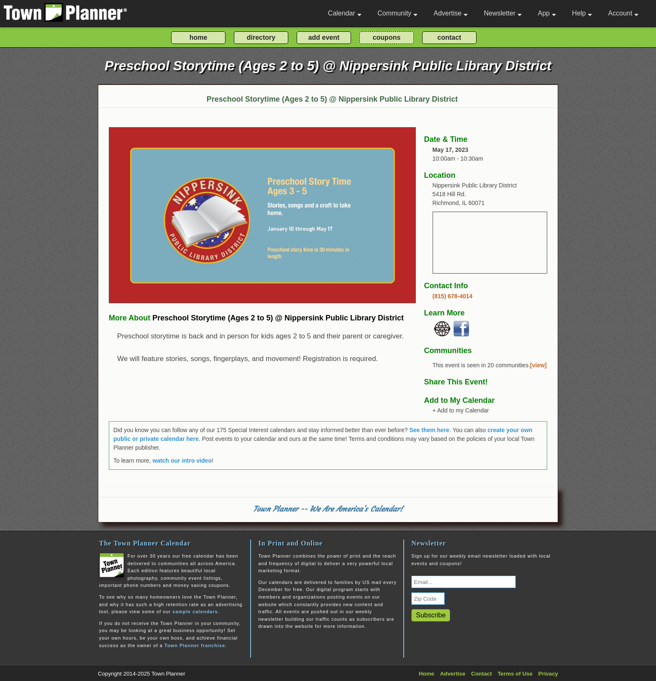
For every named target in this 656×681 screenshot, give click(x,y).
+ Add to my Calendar (461, 410)
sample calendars (195, 611)
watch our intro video (182, 460)
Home (426, 674)
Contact (481, 674)
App (547, 13)
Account (623, 13)
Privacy (548, 674)
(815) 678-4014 (453, 296)
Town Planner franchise (194, 645)
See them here (429, 430)
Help (582, 13)
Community (397, 13)
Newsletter (503, 13)
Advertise (450, 13)
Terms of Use (514, 674)
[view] (538, 365)
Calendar (344, 13)
